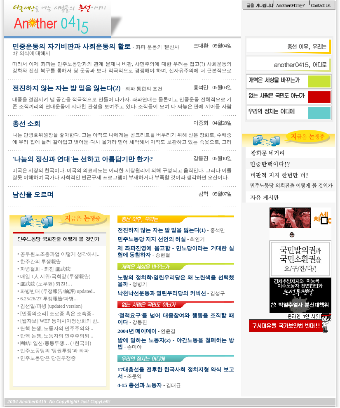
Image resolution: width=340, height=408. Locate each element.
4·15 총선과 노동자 (139, 385)
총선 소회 (26, 123)
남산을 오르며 (33, 194)
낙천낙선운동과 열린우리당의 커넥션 (161, 293)
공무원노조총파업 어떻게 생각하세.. (59, 254)
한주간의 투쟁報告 (40, 261)
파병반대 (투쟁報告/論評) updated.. (57, 291)
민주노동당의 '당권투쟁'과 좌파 (54, 351)
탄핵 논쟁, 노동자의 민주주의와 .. (56, 328)
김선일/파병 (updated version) (51, 306)
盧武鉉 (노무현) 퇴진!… (46, 284)
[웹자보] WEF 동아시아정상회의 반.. (59, 321)
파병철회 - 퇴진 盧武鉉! (46, 269)
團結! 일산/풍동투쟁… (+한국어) (55, 343)
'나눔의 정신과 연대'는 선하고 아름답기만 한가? (82, 159)
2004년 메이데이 (137, 331)
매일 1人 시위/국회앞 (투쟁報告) (55, 276)
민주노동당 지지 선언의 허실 (151, 239)
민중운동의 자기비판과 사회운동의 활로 (95, 49)
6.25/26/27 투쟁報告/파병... (48, 299)
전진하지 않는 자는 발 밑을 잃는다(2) (87, 88)
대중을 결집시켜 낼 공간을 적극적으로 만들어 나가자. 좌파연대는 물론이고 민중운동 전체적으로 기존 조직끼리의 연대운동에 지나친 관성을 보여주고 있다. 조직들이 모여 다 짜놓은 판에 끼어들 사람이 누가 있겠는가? (122, 106)
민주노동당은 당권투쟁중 (48, 358)
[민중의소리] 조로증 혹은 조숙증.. (57, 313)
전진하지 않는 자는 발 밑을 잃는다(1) (161, 230)
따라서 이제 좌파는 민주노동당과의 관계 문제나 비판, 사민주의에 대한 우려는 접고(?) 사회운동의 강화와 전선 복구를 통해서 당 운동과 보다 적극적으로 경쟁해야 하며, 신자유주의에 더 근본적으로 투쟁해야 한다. (122, 71)
